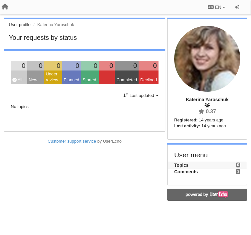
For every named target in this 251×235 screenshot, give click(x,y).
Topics (181, 165)
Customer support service (72, 141)
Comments (186, 171)
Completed (126, 79)
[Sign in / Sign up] (237, 7)
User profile (19, 24)
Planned (71, 79)
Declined (148, 79)
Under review (52, 77)
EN (216, 7)
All (17, 79)
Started (89, 79)
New (33, 79)
